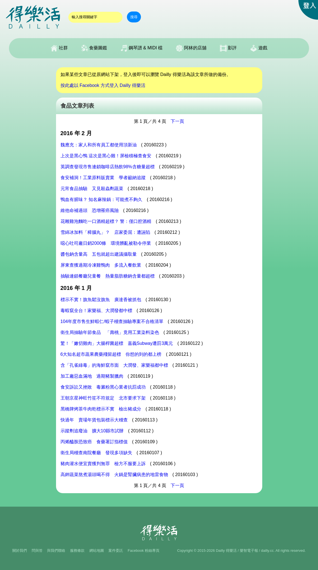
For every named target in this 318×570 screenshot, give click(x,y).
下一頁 (177, 121)
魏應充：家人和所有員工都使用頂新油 (99, 144)
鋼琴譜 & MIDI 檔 (141, 48)
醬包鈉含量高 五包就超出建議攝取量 (99, 254)
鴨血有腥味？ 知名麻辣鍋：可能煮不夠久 (101, 199)
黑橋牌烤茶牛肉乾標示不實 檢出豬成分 (101, 409)
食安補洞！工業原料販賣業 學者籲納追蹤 (103, 177)
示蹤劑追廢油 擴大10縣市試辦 (92, 430)
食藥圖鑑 (94, 48)
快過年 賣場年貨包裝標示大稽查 (94, 419)
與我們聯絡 (56, 550)
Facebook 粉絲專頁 (143, 550)
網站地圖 (96, 550)
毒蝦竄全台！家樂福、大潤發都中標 (96, 310)
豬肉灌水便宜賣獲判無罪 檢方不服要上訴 (103, 463)
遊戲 (258, 48)
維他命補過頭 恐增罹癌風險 (90, 210)
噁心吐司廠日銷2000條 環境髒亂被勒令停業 (106, 243)
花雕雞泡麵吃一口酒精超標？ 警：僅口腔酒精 (106, 221)
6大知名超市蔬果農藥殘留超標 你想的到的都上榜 (111, 354)
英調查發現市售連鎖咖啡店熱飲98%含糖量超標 (108, 166)
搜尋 (134, 17)
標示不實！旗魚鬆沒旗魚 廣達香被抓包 (101, 299)
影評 (228, 48)
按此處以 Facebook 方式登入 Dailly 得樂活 (103, 85)
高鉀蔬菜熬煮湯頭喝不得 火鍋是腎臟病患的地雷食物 (114, 474)
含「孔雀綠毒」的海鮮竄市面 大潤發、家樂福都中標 (114, 365)
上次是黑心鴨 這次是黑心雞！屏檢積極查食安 (106, 155)
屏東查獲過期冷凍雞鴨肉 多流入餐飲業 (101, 265)
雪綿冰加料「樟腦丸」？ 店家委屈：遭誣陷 (105, 232)
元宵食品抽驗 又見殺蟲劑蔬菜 (92, 188)
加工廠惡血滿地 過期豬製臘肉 (92, 376)
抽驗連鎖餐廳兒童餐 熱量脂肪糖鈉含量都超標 (108, 276)
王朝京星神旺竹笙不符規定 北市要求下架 (103, 398)
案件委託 (115, 550)
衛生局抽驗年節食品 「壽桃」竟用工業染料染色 (110, 332)
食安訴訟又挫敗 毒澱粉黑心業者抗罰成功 (103, 387)
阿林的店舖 (191, 48)
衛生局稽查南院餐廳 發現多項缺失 (96, 452)
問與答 (37, 550)
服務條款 (77, 550)
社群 (59, 48)
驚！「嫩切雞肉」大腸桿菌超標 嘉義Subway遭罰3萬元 (117, 343)
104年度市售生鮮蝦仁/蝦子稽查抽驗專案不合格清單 (112, 321)
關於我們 (19, 550)
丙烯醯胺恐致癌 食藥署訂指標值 (94, 441)
